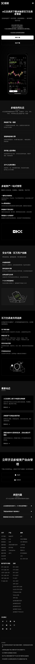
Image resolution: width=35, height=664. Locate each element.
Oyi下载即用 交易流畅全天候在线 (9, 652)
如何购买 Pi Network (18, 612)
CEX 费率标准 (23, 542)
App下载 (3, 558)
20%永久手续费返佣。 (18, 27)
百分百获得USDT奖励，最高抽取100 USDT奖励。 (18, 28)
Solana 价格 (16, 595)
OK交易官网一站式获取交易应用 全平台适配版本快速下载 (14, 659)
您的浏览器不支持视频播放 (18, 74)
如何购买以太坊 (17, 606)
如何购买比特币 (17, 603)
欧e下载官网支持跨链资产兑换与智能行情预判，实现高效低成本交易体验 (17, 645)
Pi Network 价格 (17, 592)
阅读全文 (7, 407)
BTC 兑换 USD (5, 567)
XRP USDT (16, 583)
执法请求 (3, 556)
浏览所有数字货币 (13, 544)
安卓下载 (17, 43)
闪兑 (10, 539)
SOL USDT (16, 581)
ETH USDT (16, 575)
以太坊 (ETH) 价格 (17, 589)
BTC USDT (15, 572)
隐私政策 (3, 547)
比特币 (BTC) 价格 (17, 586)
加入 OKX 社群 (24, 558)
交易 (10, 542)
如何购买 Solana (17, 609)
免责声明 (3, 550)
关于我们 (3, 536)
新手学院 (11, 547)
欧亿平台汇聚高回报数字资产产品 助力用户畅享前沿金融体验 (15, 655)
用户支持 (22, 547)
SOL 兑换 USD (5, 575)
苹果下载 (17, 37)
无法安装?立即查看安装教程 (17, 32)
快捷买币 (11, 536)
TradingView (12, 550)
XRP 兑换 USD (5, 578)
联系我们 (3, 542)
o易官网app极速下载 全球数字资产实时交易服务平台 (13, 649)
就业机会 (3, 539)
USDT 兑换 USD (5, 572)
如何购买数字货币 (17, 600)
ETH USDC (16, 569)
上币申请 (22, 544)
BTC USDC (16, 567)
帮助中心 (22, 550)
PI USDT (15, 578)
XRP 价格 (15, 598)
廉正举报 (3, 553)
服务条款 (3, 544)
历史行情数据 (23, 539)
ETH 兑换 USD (5, 569)
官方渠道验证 (23, 553)
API (21, 536)
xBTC (10, 553)
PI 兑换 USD (4, 581)
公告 (21, 556)
